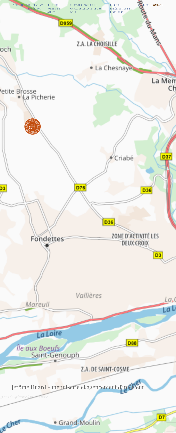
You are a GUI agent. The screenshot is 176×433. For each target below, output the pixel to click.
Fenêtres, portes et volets (53, 8)
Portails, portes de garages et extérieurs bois (86, 8)
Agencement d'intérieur (34, 7)
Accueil (18, 5)
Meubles (143, 5)
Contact (157, 5)
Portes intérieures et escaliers (120, 8)
